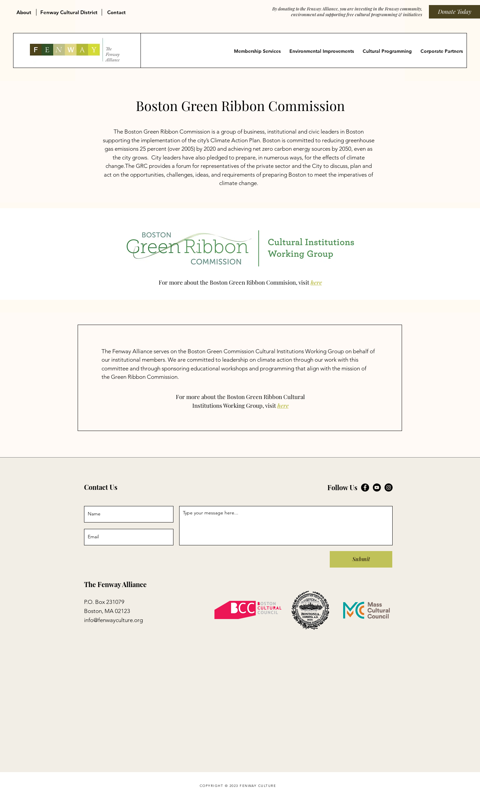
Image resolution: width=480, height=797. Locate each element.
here (316, 282)
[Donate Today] (454, 12)
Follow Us (342, 487)
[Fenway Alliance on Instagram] (389, 487)
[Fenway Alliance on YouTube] (377, 487)
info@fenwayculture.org (113, 620)
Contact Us (100, 487)
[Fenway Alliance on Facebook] (365, 487)
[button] (25, 9)
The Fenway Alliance (115, 584)
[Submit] (361, 559)
